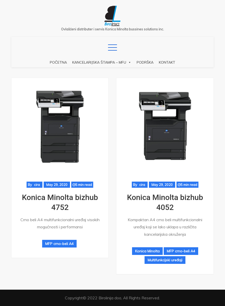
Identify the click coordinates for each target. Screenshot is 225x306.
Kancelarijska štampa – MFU (101, 62)
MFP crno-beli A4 (59, 243)
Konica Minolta (147, 251)
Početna (58, 62)
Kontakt (167, 62)
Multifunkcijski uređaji (165, 260)
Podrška (145, 62)
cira (37, 185)
